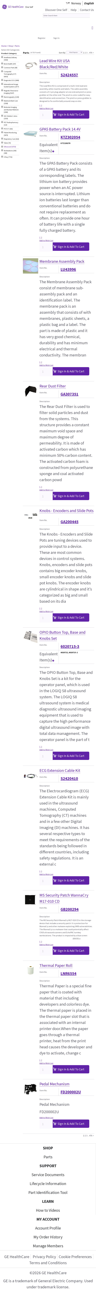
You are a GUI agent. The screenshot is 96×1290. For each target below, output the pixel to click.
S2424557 (69, 74)
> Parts (16, 46)
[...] (40, 105)
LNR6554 (68, 973)
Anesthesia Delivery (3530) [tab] (10, 58)
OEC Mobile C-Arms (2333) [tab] (10, 117)
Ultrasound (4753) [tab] (10, 147)
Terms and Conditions (48, 1262)
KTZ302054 (70, 137)
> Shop (10, 46)
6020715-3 (70, 646)
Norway (76, 3)
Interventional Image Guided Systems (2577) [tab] (11, 85)
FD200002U (71, 1091)
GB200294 (70, 909)
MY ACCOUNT (48, 1219)
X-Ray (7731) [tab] (8, 157)
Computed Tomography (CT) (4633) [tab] (10, 74)
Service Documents (48, 1174)
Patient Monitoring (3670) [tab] (10, 134)
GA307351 (69, 394)
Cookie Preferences (75, 1256)
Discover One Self (56, 10)
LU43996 (68, 269)
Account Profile (48, 1228)
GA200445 (69, 521)
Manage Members (48, 1245)
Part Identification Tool (47, 1192)
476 (90, 52)
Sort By (62, 52)
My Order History (48, 1237)
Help (74, 10)
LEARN (48, 1201)
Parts (48, 1156)
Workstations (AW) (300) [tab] (10, 152)
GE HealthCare (16, 1256)
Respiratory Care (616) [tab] (11, 139)
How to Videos (48, 1210)
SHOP (48, 1148)
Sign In (56, 38)
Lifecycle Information (48, 1183)
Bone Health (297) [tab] (10, 64)
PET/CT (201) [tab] (8, 129)
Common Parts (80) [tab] (10, 68)
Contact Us (87, 10)
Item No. (43, 73)
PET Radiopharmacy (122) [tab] (11, 123)
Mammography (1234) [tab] (11, 97)
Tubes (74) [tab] (7, 143)
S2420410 (69, 778)
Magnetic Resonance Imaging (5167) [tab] (11, 92)
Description (44, 82)
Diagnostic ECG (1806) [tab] (11, 80)
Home (4, 46)
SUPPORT (48, 1165)
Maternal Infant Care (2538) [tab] (11, 102)
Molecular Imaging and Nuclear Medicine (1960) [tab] (11, 109)
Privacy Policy (44, 1256)
